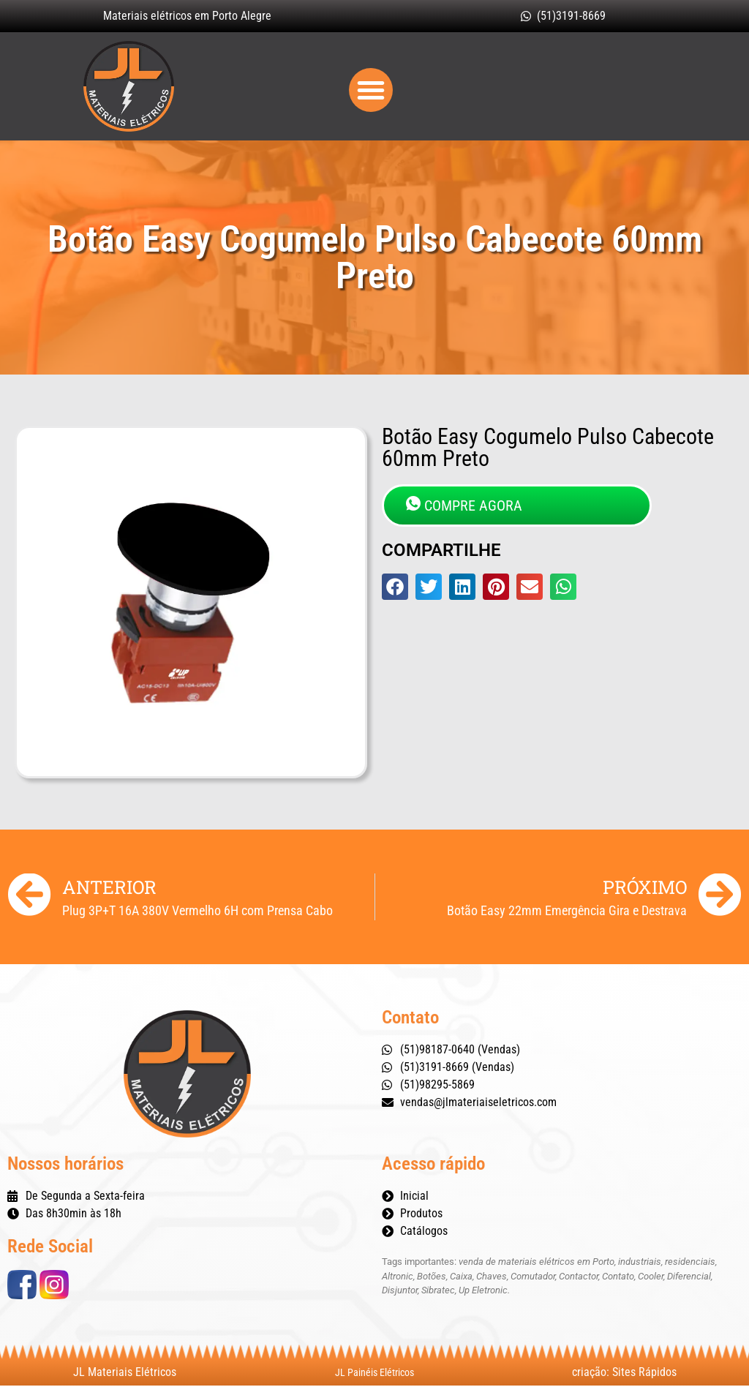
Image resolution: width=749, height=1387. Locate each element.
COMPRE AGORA (464, 506)
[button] (371, 91)
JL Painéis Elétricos (374, 1374)
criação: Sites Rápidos (624, 1373)
